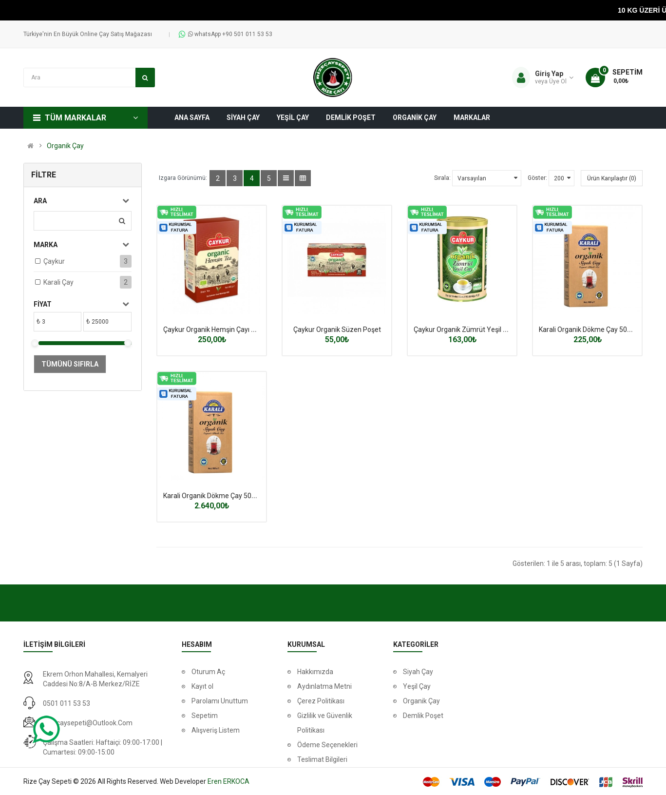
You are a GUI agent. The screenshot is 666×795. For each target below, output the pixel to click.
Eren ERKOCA (228, 781)
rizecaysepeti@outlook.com (88, 723)
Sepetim (204, 715)
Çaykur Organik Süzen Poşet (337, 329)
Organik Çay (65, 145)
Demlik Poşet (423, 715)
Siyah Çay (418, 672)
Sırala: (442, 178)
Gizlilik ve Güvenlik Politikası (324, 723)
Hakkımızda (315, 672)
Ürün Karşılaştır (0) (611, 178)
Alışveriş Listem (215, 730)
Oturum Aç (208, 672)
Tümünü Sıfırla (69, 364)
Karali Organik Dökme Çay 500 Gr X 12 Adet (229, 496)
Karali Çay (58, 282)
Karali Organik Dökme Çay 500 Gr (589, 329)
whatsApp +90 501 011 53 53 (230, 34)
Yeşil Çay (417, 686)
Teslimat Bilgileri (322, 759)
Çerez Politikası (320, 701)
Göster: (537, 178)
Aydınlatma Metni (324, 686)
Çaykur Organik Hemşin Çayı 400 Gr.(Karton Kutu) (238, 329)
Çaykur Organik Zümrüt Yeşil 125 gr (468, 329)
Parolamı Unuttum (219, 701)
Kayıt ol (202, 686)
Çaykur (54, 261)
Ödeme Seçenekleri (327, 745)
